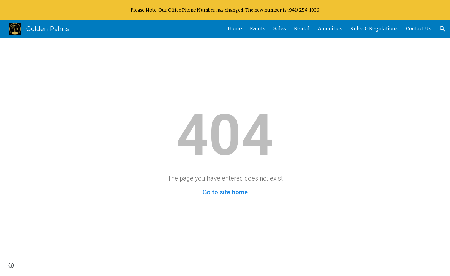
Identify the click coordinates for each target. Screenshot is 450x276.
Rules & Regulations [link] (374, 29)
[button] (442, 28)
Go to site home (225, 192)
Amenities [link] (330, 29)
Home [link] (235, 29)
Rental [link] (302, 29)
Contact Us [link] (418, 29)
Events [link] (257, 29)
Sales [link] (279, 29)
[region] (225, 10)
